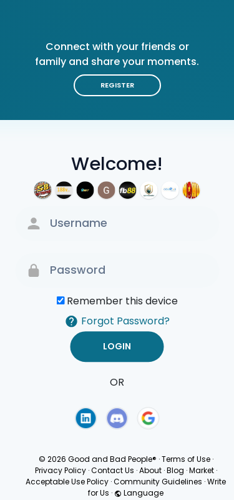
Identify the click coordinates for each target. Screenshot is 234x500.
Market (201, 470)
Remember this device (122, 301)
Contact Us (112, 470)
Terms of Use (186, 459)
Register (117, 85)
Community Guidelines (158, 481)
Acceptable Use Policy (67, 481)
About (150, 470)
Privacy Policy (60, 470)
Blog (175, 470)
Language (138, 493)
